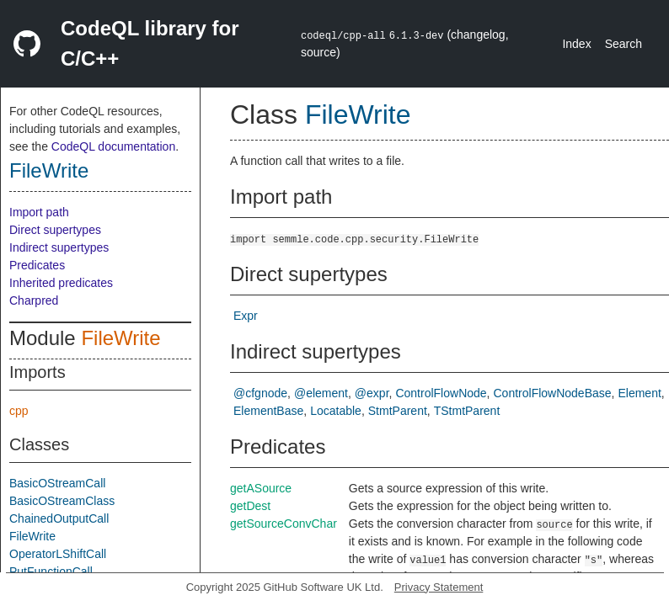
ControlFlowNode (440, 393)
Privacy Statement (439, 587)
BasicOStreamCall (57, 483)
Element (639, 393)
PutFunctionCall (51, 571)
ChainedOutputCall (59, 518)
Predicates (37, 265)
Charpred (33, 300)
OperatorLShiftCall (57, 554)
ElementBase (268, 410)
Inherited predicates (61, 283)
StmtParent (397, 410)
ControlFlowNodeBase (553, 393)
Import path (39, 212)
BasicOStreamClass (62, 501)
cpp (19, 410)
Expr (245, 315)
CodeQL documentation (113, 146)
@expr (372, 393)
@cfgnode (260, 393)
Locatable (335, 410)
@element (321, 393)
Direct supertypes (55, 230)
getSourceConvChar (283, 523)
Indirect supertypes (59, 247)
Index (576, 43)
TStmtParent (467, 410)
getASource (261, 488)
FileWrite (48, 170)
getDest (250, 506)
